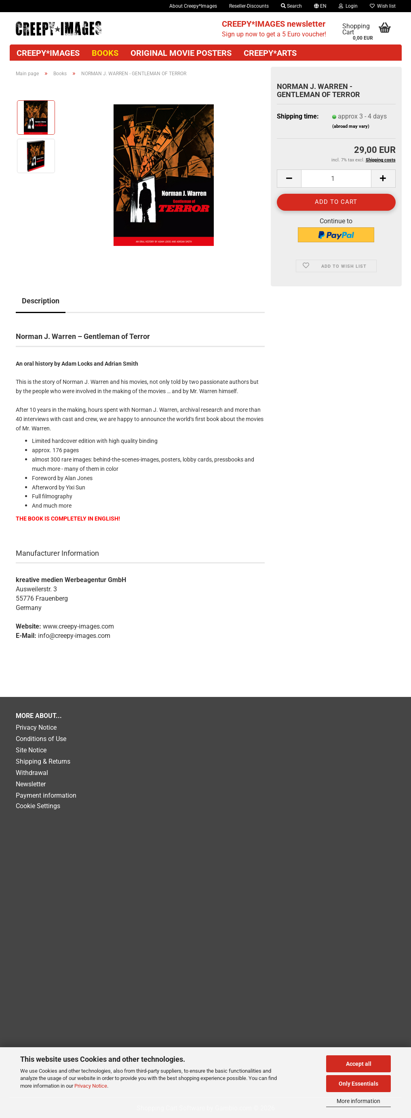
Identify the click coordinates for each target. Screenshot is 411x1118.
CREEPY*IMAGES (48, 53)
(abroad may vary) (350, 126)
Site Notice (31, 750)
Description (40, 300)
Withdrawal (32, 773)
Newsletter (31, 784)
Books (105, 53)
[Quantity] (336, 178)
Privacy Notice (90, 1086)
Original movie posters (181, 53)
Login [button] (348, 6)
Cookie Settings (38, 806)
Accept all (358, 1064)
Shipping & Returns (43, 761)
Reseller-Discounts (249, 6)
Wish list (383, 6)
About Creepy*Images (193, 6)
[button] (320, 6)
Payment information (46, 795)
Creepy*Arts (270, 53)
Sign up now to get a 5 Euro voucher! (274, 28)
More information (358, 1101)
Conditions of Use (41, 739)
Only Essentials (358, 1083)
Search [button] (291, 6)
